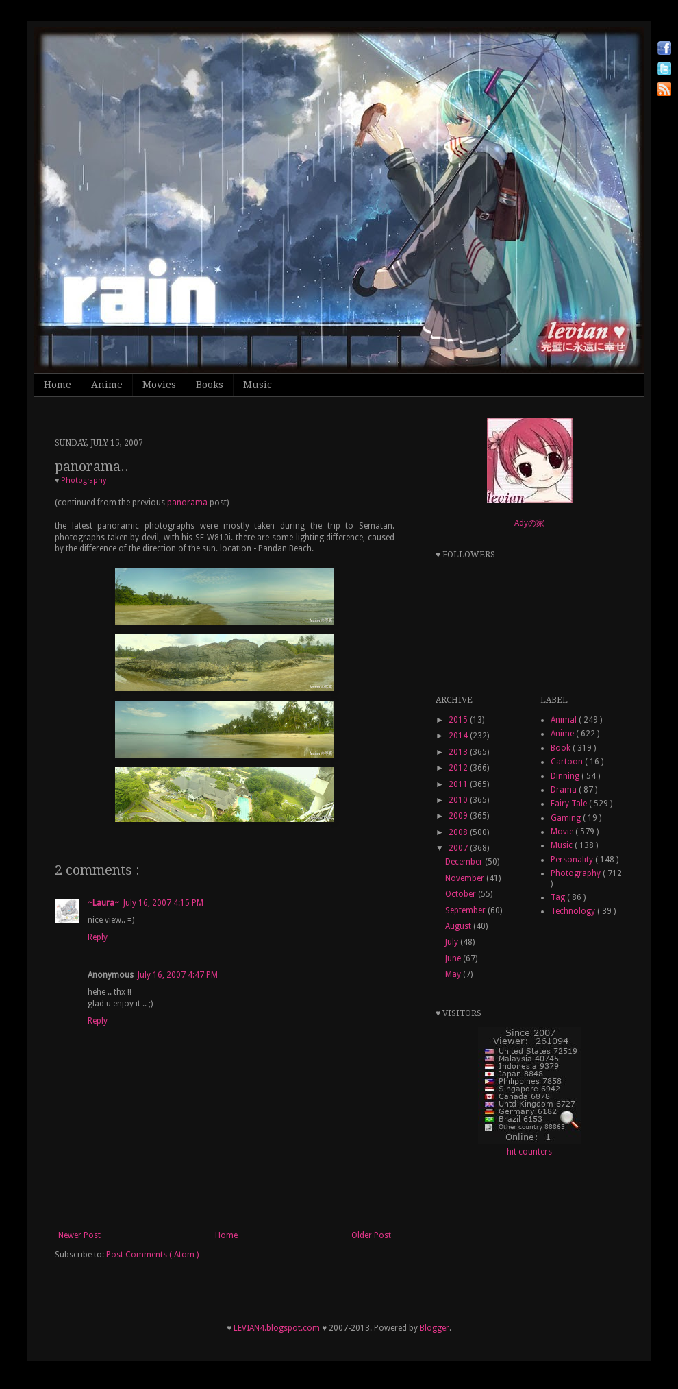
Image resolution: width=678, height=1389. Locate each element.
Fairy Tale (570, 803)
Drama (565, 790)
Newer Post (79, 1235)
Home (57, 384)
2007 (459, 848)
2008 (459, 832)
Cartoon (568, 761)
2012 (459, 768)
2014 (459, 735)
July (452, 942)
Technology (574, 911)
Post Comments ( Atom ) (152, 1254)
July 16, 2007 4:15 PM (163, 903)
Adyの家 (529, 523)
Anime (107, 384)
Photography (83, 480)
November (465, 878)
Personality (573, 860)
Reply (98, 937)
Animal (565, 720)
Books (209, 384)
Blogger (434, 1328)
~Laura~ (103, 903)
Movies (159, 384)
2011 (459, 784)
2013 (459, 752)
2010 (459, 800)
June (454, 958)
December (465, 862)
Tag (559, 897)
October (461, 894)
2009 (459, 816)
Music (257, 384)
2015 (459, 720)
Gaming (567, 818)
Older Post (371, 1235)
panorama (187, 502)
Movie (563, 831)
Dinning (566, 776)
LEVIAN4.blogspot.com (277, 1328)
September (466, 910)
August (459, 926)
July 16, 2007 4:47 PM (178, 975)
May (454, 974)
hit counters (529, 1152)
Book (562, 748)
